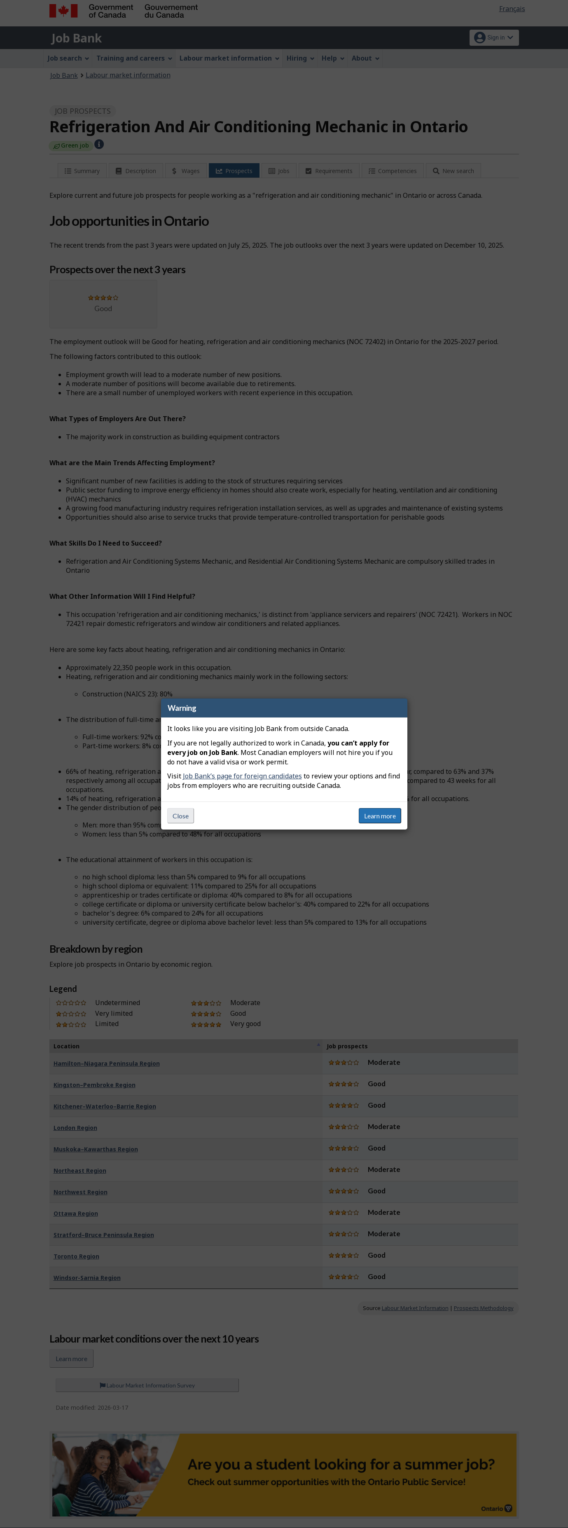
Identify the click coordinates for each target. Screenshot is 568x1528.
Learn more (380, 816)
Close (181, 816)
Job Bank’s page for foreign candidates (242, 775)
